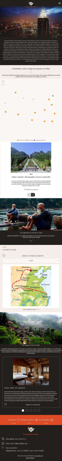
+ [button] (2, 82)
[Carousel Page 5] (39, 410)
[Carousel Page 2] (27, 410)
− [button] (2, 84)
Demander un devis (27, 420)
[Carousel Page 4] (35, 410)
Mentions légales (30, 458)
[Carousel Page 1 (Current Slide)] (23, 410)
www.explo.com (39, 455)
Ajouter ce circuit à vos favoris (32, 256)
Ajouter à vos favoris (32, 189)
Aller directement (31, 34)
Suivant (33, 195)
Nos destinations (44, 420)
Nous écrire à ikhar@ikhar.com (16, 443)
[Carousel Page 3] (31, 410)
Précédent (29, 195)
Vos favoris (12, 420)
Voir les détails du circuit (29, 309)
